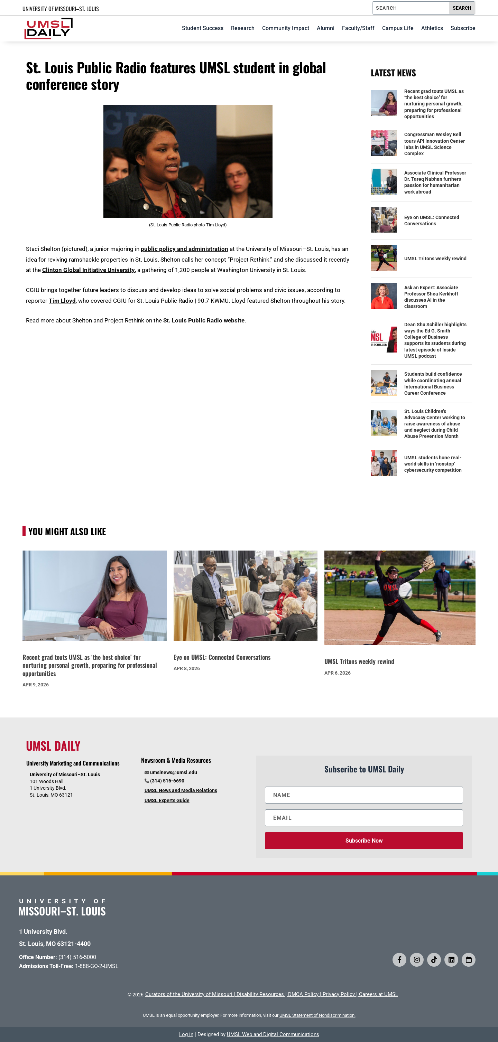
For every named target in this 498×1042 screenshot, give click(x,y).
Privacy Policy (339, 994)
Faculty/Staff (358, 28)
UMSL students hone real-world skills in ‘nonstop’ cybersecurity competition (433, 464)
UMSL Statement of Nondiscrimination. (317, 1015)
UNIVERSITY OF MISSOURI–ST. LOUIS (60, 8)
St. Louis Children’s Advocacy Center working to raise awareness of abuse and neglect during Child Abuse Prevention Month (434, 424)
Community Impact (285, 28)
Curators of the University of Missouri (188, 994)
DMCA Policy (303, 994)
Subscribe (463, 28)
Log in (186, 1034)
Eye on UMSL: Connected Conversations (431, 220)
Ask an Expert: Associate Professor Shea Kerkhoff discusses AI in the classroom (431, 297)
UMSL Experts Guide (167, 800)
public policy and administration (184, 248)
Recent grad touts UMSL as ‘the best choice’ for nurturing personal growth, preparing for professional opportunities (434, 103)
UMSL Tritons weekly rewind (435, 258)
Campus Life (398, 28)
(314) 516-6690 (167, 780)
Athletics (432, 28)
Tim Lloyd (62, 300)
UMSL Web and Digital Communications (273, 1034)
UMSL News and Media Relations (181, 790)
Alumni (325, 28)
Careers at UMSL (378, 994)
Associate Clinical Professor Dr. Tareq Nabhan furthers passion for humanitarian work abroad (435, 182)
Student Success (202, 28)
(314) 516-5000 (77, 957)
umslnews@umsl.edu (173, 772)
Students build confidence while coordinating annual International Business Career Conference (433, 383)
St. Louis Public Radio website (204, 320)
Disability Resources (260, 994)
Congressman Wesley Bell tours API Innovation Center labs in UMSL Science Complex (434, 144)
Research (243, 28)
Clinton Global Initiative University (88, 269)
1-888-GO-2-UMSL (97, 966)
